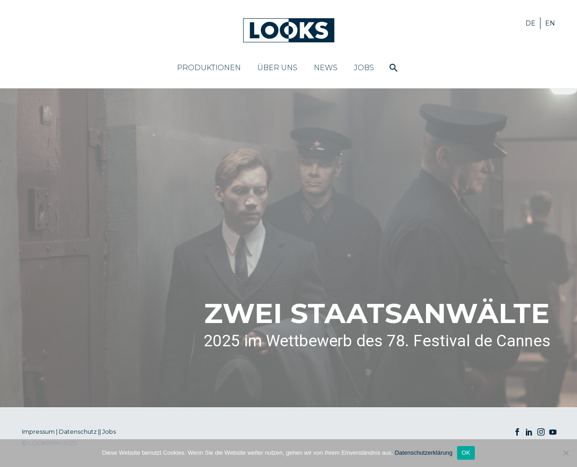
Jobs (364, 67)
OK (466, 452)
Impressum (38, 431)
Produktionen (209, 67)
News (326, 67)
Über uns (277, 67)
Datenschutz (78, 431)
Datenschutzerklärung (423, 452)
